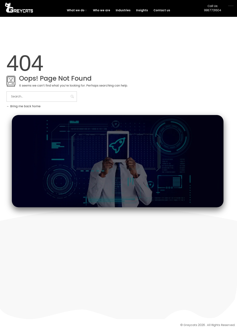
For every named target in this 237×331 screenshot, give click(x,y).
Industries (123, 10)
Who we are (101, 10)
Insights (142, 10)
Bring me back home (23, 106)
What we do (76, 10)
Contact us (161, 10)
